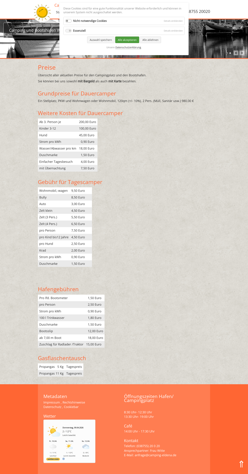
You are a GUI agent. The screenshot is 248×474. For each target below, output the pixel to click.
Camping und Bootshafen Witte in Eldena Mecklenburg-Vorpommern (227, 53)
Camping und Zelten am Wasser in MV (230, 53)
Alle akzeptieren (127, 40)
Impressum (51, 402)
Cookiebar (71, 407)
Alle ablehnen (150, 40)
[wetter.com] (53, 459)
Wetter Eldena (69, 423)
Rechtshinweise (74, 402)
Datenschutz (52, 407)
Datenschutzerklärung (128, 47)
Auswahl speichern (101, 40)
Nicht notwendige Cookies (90, 21)
